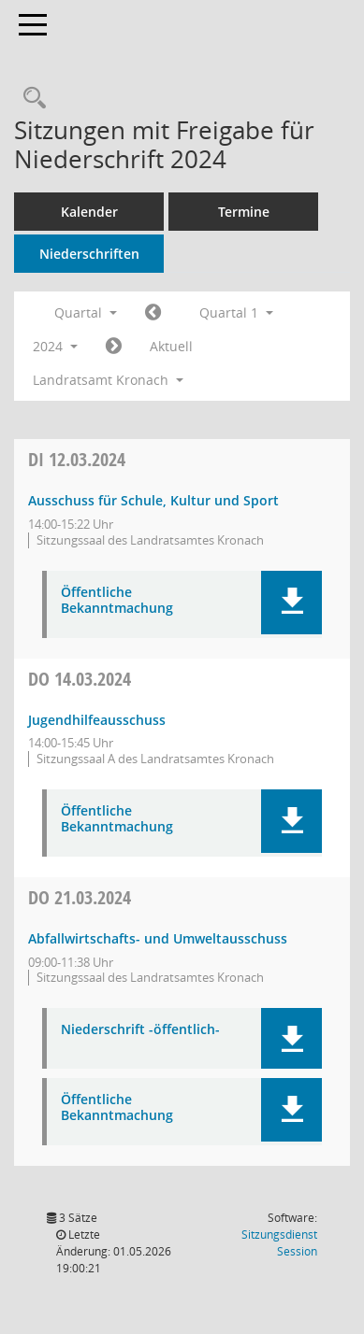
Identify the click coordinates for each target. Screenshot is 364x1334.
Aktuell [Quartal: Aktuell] (171, 346)
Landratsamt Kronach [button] (108, 380)
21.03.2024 (79, 897)
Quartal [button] (85, 312)
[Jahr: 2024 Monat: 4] (114, 346)
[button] (291, 602)
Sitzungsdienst (279, 1243)
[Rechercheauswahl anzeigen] (30, 98)
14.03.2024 (79, 678)
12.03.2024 (76, 459)
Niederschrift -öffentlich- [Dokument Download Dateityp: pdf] (140, 1030)
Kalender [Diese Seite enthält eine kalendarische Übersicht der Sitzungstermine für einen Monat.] (89, 211)
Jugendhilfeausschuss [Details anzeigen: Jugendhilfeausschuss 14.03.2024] (97, 720)
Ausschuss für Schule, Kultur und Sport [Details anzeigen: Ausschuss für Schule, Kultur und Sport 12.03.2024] (153, 500)
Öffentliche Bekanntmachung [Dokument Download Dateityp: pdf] (117, 601)
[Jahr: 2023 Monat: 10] (153, 313)
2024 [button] (55, 346)
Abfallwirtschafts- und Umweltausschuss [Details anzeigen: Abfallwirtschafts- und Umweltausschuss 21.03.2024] (157, 938)
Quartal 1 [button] (236, 312)
